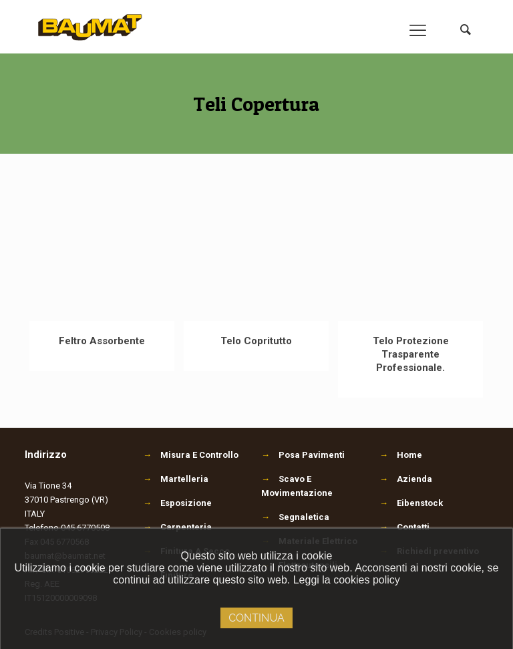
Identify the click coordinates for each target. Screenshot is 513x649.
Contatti (413, 527)
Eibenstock (420, 503)
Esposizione (177, 503)
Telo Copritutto (256, 341)
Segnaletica (295, 517)
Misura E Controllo (190, 455)
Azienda (414, 479)
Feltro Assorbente (102, 341)
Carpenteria (177, 527)
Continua (256, 618)
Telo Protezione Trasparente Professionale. (411, 354)
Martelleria (175, 479)
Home (409, 455)
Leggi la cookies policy (346, 580)
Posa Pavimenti (303, 455)
